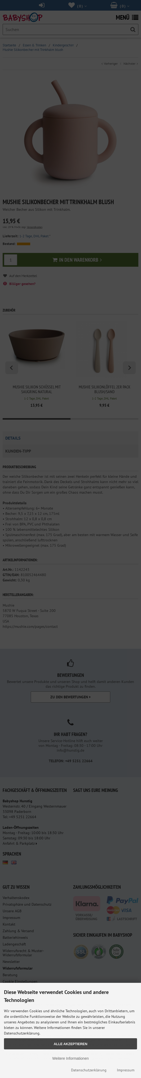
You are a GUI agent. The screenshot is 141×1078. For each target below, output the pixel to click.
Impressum (125, 1070)
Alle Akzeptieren (70, 1044)
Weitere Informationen (70, 1058)
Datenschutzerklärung (89, 1070)
